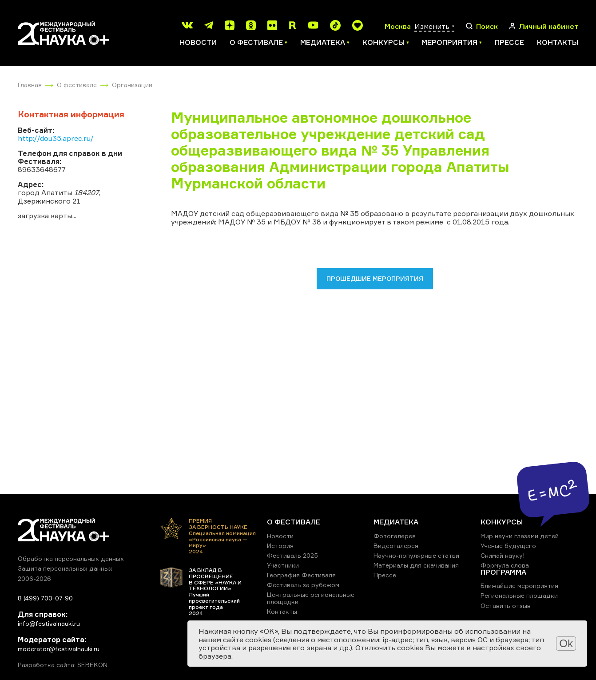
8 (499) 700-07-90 (45, 598)
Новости (198, 42)
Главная (30, 84)
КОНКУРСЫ (502, 521)
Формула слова (505, 565)
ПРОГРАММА (503, 572)
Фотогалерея (394, 536)
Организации (132, 84)
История (280, 545)
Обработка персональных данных (71, 558)
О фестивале (77, 84)
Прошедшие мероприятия (374, 278)
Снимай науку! (503, 555)
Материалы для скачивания (416, 565)
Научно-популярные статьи (416, 555)
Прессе (509, 42)
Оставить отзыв (506, 605)
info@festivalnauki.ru (49, 623)
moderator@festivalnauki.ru (58, 648)
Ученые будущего (508, 545)
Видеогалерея (395, 545)
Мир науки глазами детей (520, 536)
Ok (566, 643)
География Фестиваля (301, 575)
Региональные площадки (519, 595)
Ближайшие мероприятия (519, 585)
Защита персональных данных (65, 568)
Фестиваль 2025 (292, 555)
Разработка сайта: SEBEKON (62, 664)
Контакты (557, 42)
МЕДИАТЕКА (395, 521)
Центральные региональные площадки (310, 598)
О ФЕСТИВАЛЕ (293, 521)
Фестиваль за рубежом (303, 584)
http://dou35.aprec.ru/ (56, 138)
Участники (283, 565)
